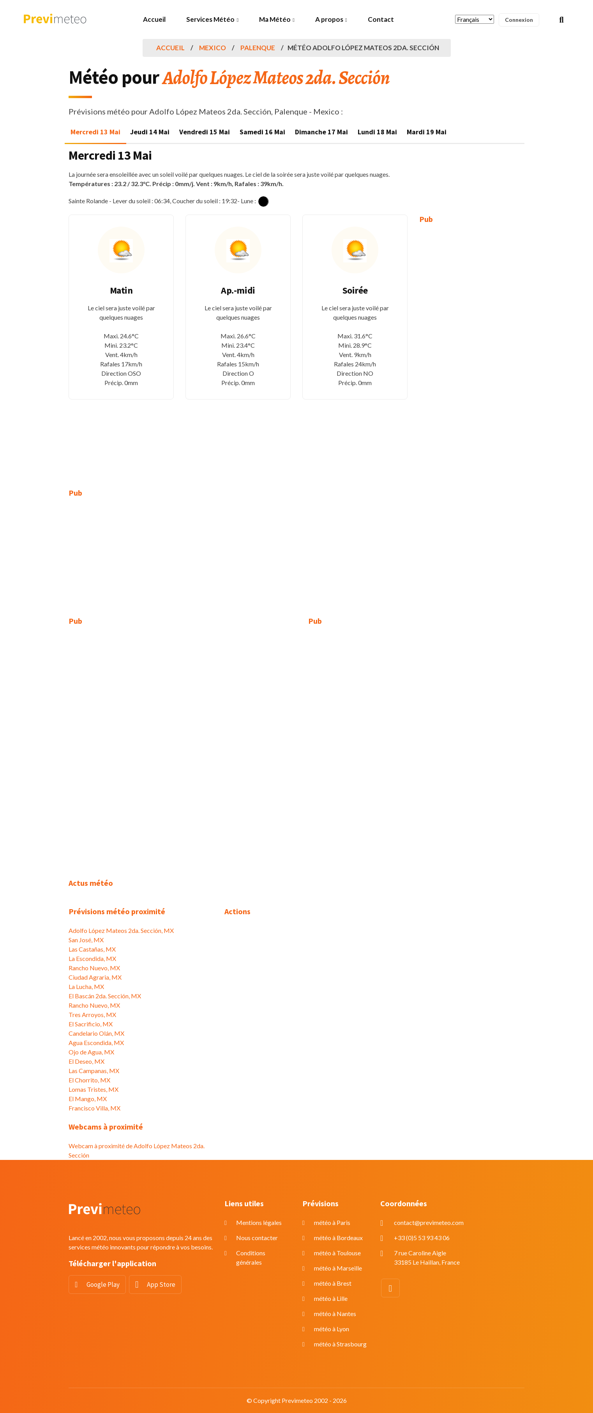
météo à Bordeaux (338, 1237)
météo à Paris (332, 1222)
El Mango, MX (88, 1098)
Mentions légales (259, 1222)
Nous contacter (257, 1237)
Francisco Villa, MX (94, 1108)
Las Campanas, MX (94, 1070)
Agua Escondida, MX (96, 1042)
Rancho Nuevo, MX (94, 967)
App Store (161, 1284)
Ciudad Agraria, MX (95, 977)
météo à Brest (332, 1283)
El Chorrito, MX (89, 1080)
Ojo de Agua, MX (91, 1052)
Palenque (257, 48)
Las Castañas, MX (92, 949)
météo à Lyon (331, 1328)
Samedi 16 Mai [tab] (262, 131)
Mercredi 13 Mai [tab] (95, 131)
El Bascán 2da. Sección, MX (105, 995)
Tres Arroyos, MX (92, 1014)
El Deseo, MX (86, 1061)
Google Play (103, 1284)
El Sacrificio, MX (91, 1024)
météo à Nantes (335, 1313)
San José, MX (86, 939)
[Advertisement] (471, 350)
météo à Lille (331, 1298)
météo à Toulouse (337, 1252)
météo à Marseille (338, 1268)
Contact (381, 19)
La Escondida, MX (92, 958)
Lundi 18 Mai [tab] (377, 131)
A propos (329, 19)
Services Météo (210, 19)
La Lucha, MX (86, 986)
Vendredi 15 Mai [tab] (204, 131)
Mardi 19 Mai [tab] (427, 131)
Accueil (154, 19)
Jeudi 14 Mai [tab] (149, 131)
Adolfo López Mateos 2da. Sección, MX (121, 930)
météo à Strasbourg (340, 1344)
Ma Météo (275, 19)
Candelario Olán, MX (96, 1033)
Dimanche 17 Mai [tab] (321, 131)
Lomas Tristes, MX (93, 1089)
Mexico (212, 48)
